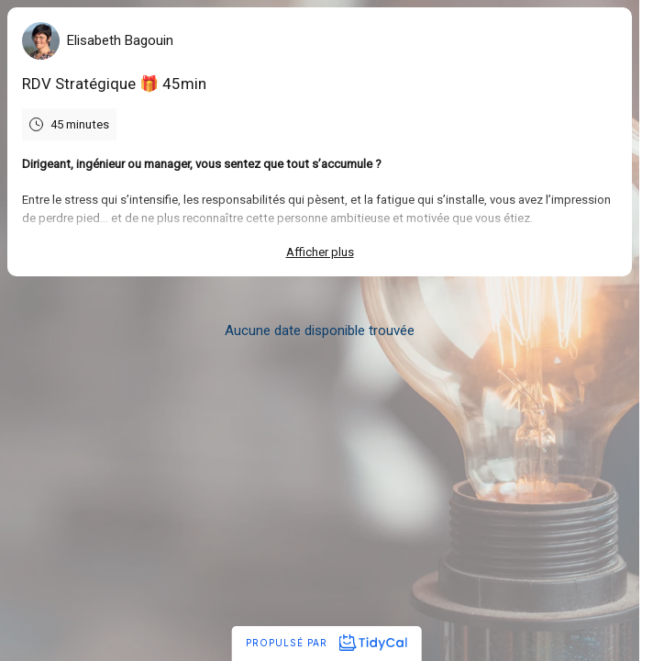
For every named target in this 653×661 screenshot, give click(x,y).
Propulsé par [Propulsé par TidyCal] (326, 642)
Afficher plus (320, 252)
